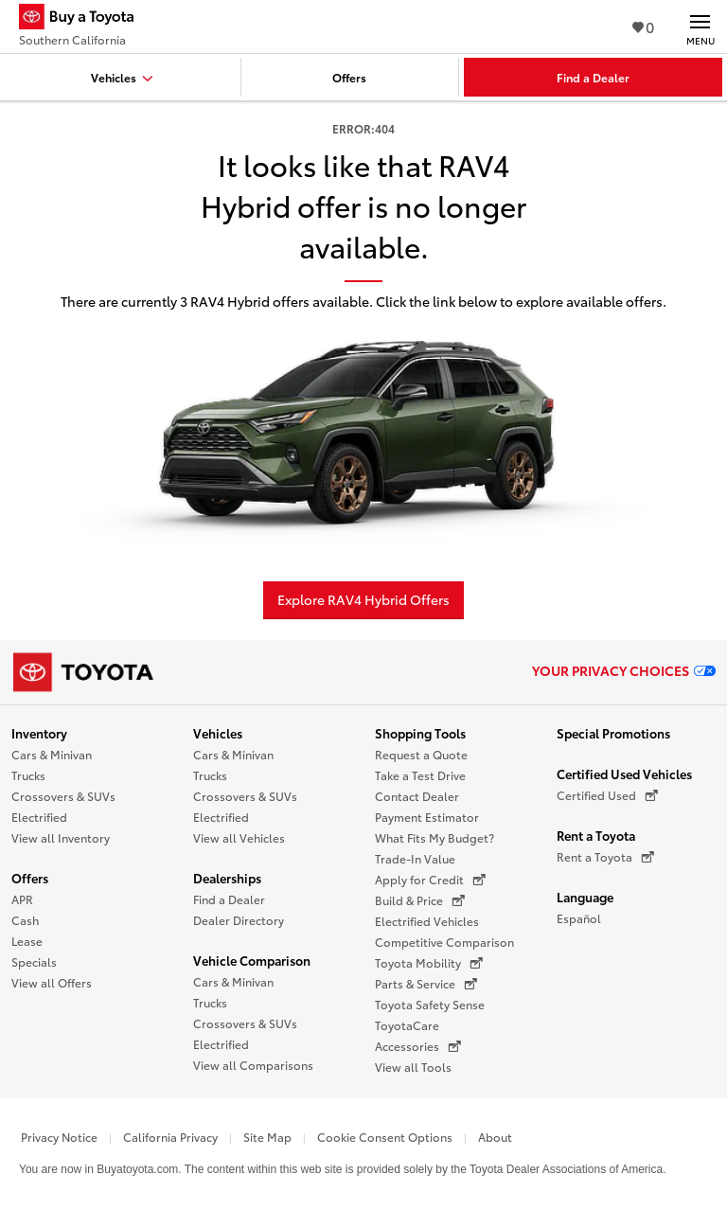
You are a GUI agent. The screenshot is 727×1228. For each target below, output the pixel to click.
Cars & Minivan (51, 754)
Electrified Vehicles (427, 921)
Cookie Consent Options (384, 1137)
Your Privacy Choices (624, 670)
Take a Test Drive (420, 775)
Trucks (28, 775)
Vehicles (217, 732)
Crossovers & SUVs (63, 796)
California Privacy (170, 1137)
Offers (29, 877)
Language (585, 896)
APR (22, 899)
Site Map (267, 1137)
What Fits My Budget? (434, 837)
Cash (25, 920)
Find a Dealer (229, 899)
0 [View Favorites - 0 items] (643, 26)
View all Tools (413, 1067)
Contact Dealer (417, 796)
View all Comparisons (253, 1065)
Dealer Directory (238, 920)
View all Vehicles (239, 837)
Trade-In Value (415, 858)
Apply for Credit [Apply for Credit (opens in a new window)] (430, 879)
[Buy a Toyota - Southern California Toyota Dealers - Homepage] (84, 19)
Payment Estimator (427, 817)
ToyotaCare (407, 1025)
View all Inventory (60, 837)
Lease (27, 941)
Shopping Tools (420, 732)
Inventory (39, 732)
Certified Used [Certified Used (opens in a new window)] (607, 795)
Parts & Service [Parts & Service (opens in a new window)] (426, 983)
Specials (34, 961)
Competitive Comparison (444, 942)
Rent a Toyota (596, 835)
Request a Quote (421, 754)
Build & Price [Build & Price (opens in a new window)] (420, 900)
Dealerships (227, 877)
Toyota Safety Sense (430, 1004)
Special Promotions (613, 732)
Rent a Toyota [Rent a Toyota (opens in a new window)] (605, 856)
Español (579, 918)
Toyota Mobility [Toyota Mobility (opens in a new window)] (429, 962)
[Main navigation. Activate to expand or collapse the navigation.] (700, 26)
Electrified (39, 817)
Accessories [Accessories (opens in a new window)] (418, 1046)
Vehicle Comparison (251, 960)
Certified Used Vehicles (624, 773)
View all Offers (51, 982)
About (495, 1137)
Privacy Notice (59, 1137)
